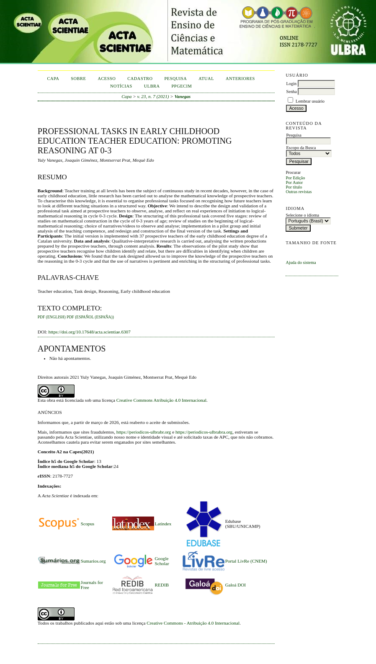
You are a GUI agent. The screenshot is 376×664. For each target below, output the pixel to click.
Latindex (163, 523)
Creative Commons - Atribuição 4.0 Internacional (193, 622)
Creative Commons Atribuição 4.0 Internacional (161, 400)
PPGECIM (182, 86)
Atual (206, 78)
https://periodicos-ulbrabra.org (203, 431)
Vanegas (183, 96)
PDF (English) (52, 317)
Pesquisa (176, 78)
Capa (53, 78)
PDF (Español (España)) (90, 317)
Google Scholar (162, 561)
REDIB (162, 584)
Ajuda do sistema (301, 262)
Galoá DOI (235, 584)
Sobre (78, 78)
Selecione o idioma (302, 215)
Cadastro (139, 78)
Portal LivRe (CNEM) (246, 560)
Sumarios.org (93, 560)
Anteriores (240, 78)
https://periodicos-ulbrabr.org (143, 431)
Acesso (107, 78)
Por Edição (295, 178)
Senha (291, 91)
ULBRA (152, 86)
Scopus (87, 523)
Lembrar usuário (310, 101)
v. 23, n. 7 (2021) (153, 96)
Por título (294, 187)
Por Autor (294, 182)
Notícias (121, 86)
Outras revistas (299, 191)
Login (291, 83)
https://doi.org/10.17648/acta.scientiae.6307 (90, 331)
